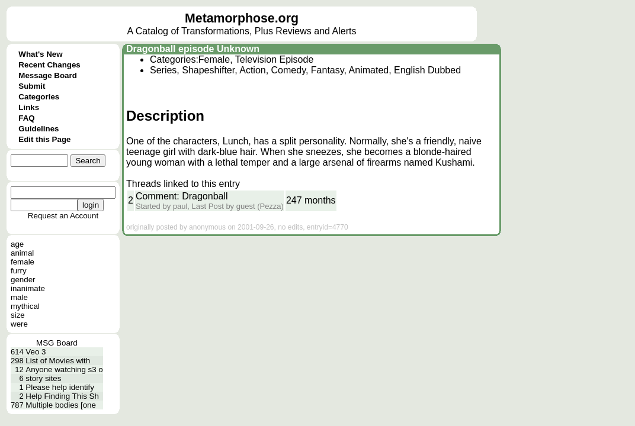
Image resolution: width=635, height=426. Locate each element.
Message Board (47, 75)
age (17, 244)
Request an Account (63, 215)
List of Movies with (57, 360)
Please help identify (59, 387)
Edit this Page (44, 139)
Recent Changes (49, 64)
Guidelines (38, 128)
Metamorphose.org (242, 18)
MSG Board (57, 342)
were (19, 324)
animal (22, 252)
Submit (31, 86)
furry (19, 270)
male (19, 297)
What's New (40, 54)
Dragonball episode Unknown (192, 49)
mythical (25, 306)
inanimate (28, 288)
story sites (43, 378)
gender (23, 279)
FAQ (26, 118)
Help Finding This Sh (61, 396)
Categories (38, 96)
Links (28, 107)
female (22, 261)
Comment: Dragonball (182, 196)
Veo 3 (35, 351)
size (18, 315)
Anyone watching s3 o (63, 369)
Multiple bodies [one (60, 405)
